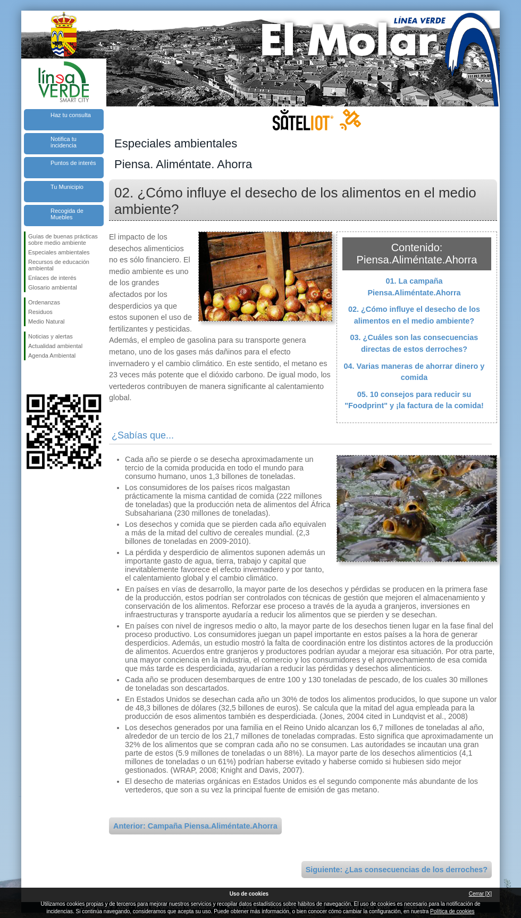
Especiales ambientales (59, 252)
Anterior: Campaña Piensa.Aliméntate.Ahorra (195, 826)
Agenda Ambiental (51, 355)
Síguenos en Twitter (47, 377)
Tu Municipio (67, 187)
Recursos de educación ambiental (58, 265)
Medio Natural (46, 321)
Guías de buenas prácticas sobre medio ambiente (63, 239)
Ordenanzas (44, 302)
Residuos (40, 312)
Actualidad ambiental (55, 346)
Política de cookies (452, 911)
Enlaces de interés (52, 278)
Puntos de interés (73, 163)
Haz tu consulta (71, 115)
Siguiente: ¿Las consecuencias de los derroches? (397, 869)
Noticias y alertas (50, 336)
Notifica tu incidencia (64, 142)
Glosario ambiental (52, 287)
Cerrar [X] (480, 894)
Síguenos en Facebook (30, 377)
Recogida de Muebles (67, 214)
